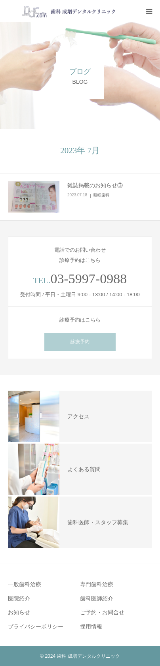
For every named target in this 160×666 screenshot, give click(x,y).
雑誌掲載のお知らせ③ (95, 185)
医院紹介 (19, 598)
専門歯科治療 (96, 584)
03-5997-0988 (89, 278)
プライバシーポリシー (35, 626)
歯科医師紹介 (96, 598)
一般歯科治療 (24, 584)
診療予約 (80, 341)
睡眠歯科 (101, 195)
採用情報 (91, 626)
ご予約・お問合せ (102, 612)
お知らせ (19, 612)
